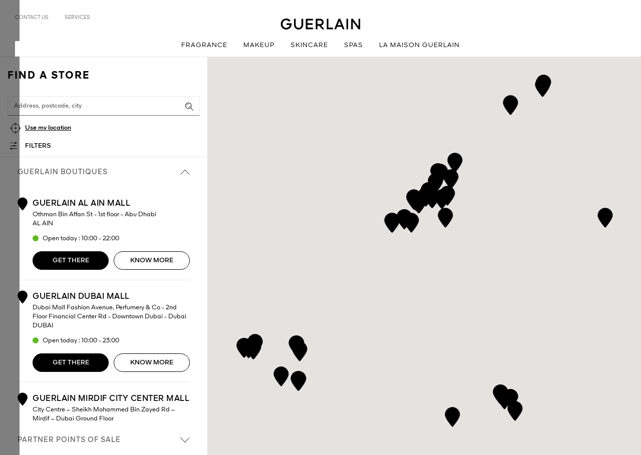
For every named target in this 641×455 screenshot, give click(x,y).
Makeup (258, 45)
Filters (38, 146)
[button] (452, 415)
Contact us (32, 17)
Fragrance (204, 45)
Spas (353, 45)
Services (77, 17)
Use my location (48, 128)
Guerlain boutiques (104, 172)
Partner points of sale (104, 440)
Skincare (309, 45)
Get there (71, 260)
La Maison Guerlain (419, 45)
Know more (151, 260)
